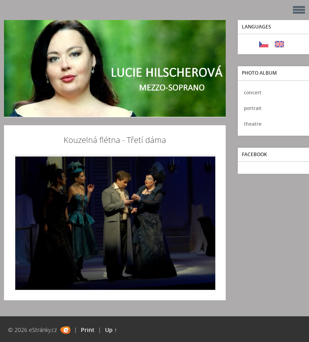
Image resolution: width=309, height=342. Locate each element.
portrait (253, 108)
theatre (253, 123)
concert (253, 92)
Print (88, 330)
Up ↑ (111, 330)
